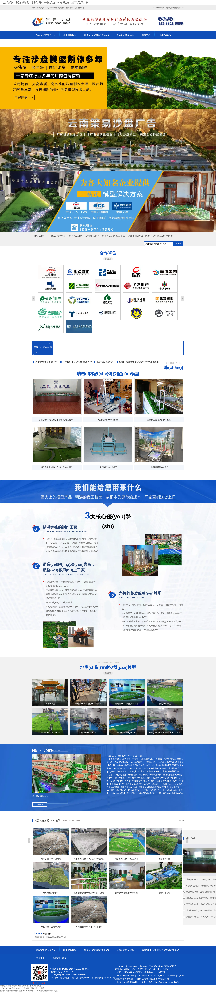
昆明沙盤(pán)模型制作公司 (163, 236)
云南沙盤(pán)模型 (92, 236)
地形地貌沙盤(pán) (89, 590)
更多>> (181, 821)
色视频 (2, 991)
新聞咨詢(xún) (165, 35)
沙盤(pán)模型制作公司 (57, 236)
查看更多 (108, 259)
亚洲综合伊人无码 (12, 991)
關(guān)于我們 (158, 8)
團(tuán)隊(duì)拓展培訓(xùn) (57, 937)
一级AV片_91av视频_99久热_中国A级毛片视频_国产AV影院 (44, 2)
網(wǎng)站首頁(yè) (46, 35)
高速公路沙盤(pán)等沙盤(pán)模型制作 (63, 594)
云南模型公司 (39, 937)
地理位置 (180, 8)
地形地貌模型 (69, 35)
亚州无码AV (32, 991)
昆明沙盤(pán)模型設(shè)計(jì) (113, 236)
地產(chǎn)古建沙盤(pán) (96, 35)
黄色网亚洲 (23, 991)
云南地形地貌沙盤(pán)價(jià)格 (139, 236)
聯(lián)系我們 (171, 8)
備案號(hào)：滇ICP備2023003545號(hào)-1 (161, 982)
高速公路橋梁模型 (125, 35)
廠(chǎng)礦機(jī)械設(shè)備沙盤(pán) (161, 950)
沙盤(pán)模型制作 (89, 539)
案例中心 (146, 35)
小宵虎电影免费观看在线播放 (48, 991)
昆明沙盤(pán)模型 (76, 236)
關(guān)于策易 (43, 43)
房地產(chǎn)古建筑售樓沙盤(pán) (66, 590)
